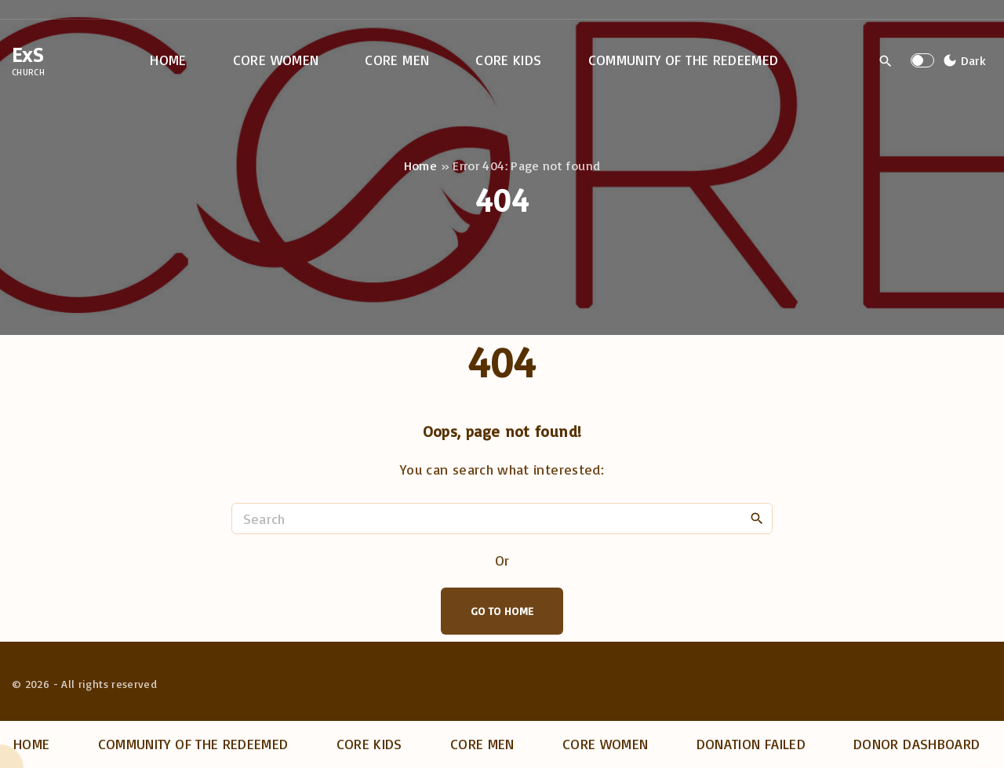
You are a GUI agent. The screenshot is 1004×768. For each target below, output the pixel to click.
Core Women (605, 743)
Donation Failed (751, 743)
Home (420, 165)
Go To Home (502, 610)
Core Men (482, 743)
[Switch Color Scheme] (962, 60)
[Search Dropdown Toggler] (886, 61)
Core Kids (369, 743)
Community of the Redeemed (193, 743)
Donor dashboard (916, 743)
